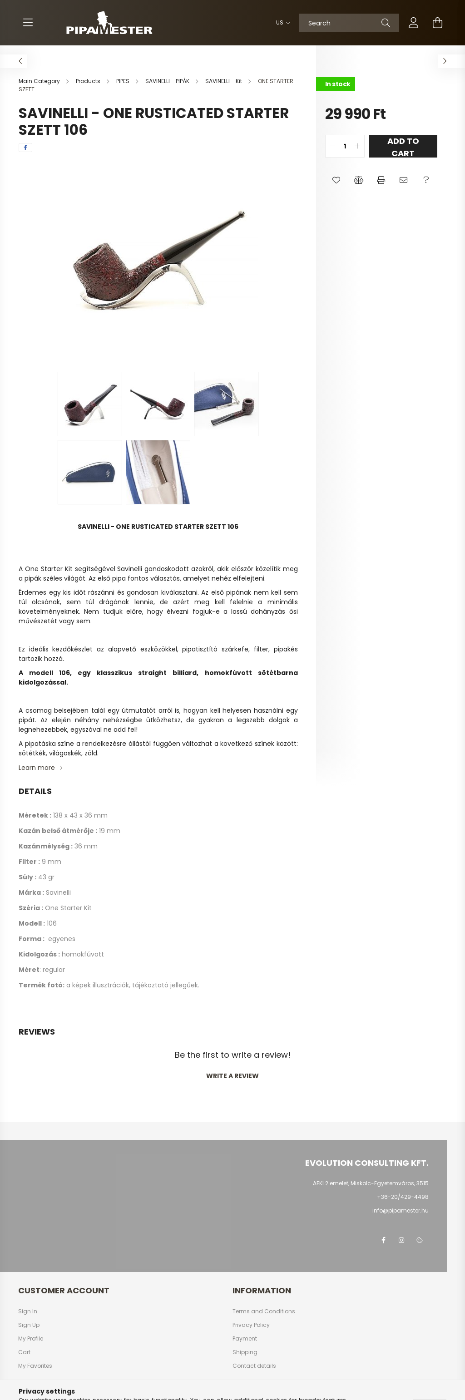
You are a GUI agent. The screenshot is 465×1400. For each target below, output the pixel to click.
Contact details (254, 1366)
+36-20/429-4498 (403, 1197)
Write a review (232, 1075)
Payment (244, 1339)
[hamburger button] (28, 23)
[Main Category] (40, 81)
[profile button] (414, 23)
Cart (24, 1352)
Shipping (244, 1352)
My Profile (30, 1339)
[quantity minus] (332, 146)
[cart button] (437, 23)
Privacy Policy (251, 1325)
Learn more (37, 767)
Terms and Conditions (263, 1311)
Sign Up (29, 1325)
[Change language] (281, 23)
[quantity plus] (357, 146)
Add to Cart (403, 146)
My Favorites (35, 1366)
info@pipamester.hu (400, 1210)
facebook (383, 1240)
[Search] (349, 23)
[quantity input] (345, 146)
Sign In (27, 1311)
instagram (401, 1240)
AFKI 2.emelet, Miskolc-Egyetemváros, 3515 (371, 1183)
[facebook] (25, 147)
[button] (336, 180)
